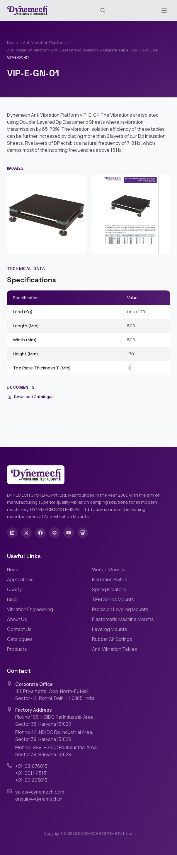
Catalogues (20, 639)
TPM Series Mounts (113, 599)
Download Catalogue (30, 396)
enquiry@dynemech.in (38, 799)
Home (12, 42)
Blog (12, 599)
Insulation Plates (109, 579)
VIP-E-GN (150, 50)
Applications (20, 579)
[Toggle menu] (164, 10)
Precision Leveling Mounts (120, 609)
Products (17, 649)
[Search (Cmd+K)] (103, 10)
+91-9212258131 (32, 780)
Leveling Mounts (109, 629)
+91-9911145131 (31, 773)
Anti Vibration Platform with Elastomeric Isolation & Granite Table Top (72, 50)
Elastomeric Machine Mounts (123, 619)
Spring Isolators (109, 589)
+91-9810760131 (32, 766)
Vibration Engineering (30, 609)
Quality (14, 589)
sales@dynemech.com (39, 792)
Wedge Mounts (108, 569)
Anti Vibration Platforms (45, 42)
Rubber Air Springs (112, 639)
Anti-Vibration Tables (114, 649)
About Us (17, 619)
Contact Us (19, 629)
